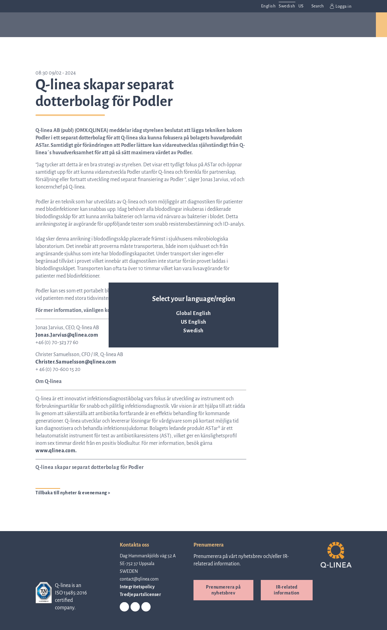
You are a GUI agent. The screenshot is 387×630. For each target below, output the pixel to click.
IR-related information (286, 590)
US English (193, 322)
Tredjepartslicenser (140, 594)
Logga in (341, 6)
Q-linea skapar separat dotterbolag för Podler (89, 467)
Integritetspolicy (137, 586)
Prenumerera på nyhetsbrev (223, 590)
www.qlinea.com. (56, 450)
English (268, 6)
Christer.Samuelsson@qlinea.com (75, 362)
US (301, 6)
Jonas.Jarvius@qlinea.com (66, 335)
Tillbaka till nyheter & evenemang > (72, 492)
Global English (193, 313)
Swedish (193, 331)
